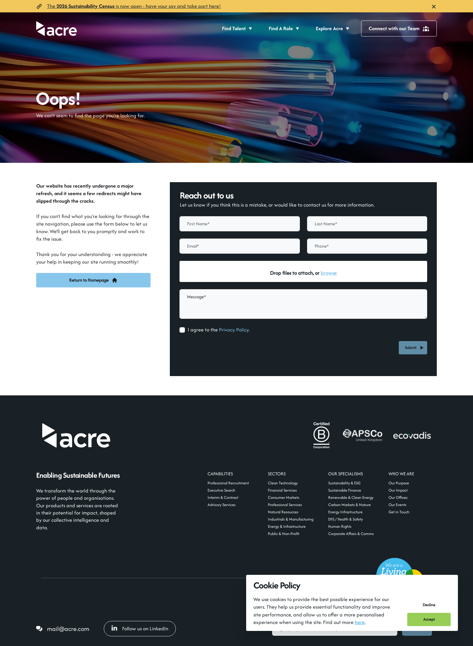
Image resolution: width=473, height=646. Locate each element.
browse (329, 273)
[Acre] (56, 28)
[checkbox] (182, 330)
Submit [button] (411, 347)
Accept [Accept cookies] (429, 619)
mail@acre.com (68, 628)
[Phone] (367, 246)
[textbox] (239, 223)
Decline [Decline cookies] (429, 605)
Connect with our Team (399, 28)
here (360, 622)
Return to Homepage (93, 280)
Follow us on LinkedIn (139, 628)
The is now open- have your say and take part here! (134, 6)
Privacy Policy (234, 329)
